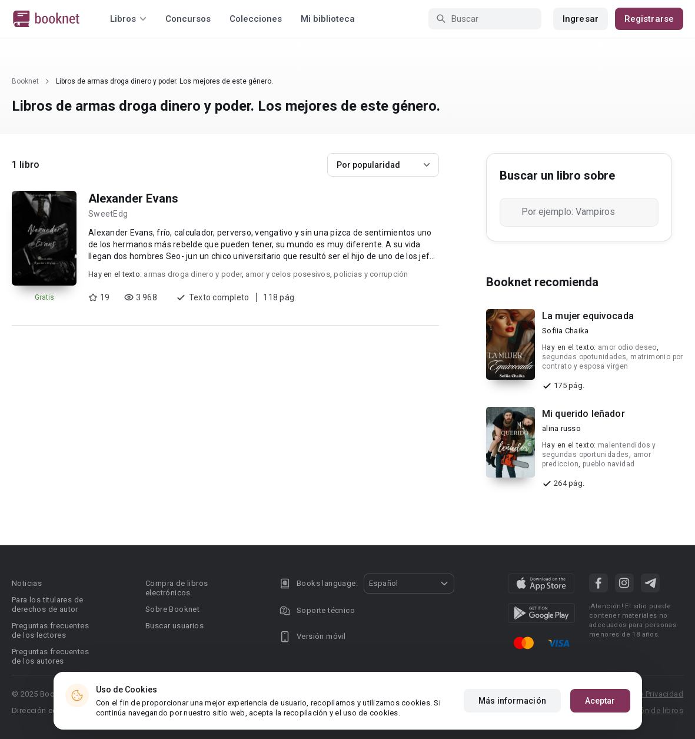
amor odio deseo (627, 347)
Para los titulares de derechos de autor (47, 604)
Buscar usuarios (174, 625)
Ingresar (580, 19)
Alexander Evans (133, 198)
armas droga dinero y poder (193, 274)
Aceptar (600, 700)
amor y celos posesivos (287, 274)
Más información (512, 700)
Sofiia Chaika (565, 330)
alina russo (561, 428)
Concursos (188, 19)
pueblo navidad (609, 464)
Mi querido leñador (583, 413)
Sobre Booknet (172, 609)
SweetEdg (108, 213)
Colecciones (256, 19)
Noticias (27, 583)
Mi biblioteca (328, 19)
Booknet (25, 81)
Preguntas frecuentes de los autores (50, 656)
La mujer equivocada (588, 316)
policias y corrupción (371, 274)
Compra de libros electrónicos (176, 588)
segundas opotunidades (584, 357)
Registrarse (649, 19)
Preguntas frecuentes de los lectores (50, 630)
